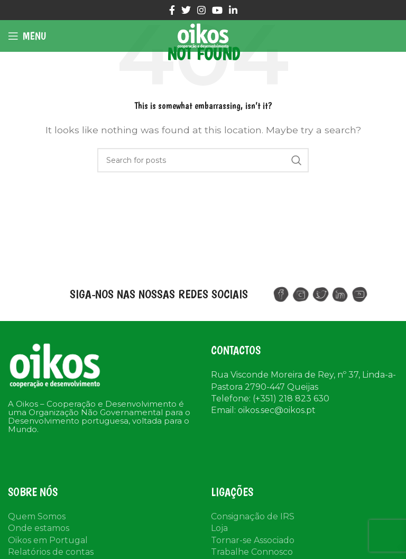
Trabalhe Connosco (252, 552)
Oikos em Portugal (48, 540)
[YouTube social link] (217, 10)
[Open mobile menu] (27, 36)
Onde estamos (38, 528)
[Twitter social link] (186, 10)
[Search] (203, 160)
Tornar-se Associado (252, 540)
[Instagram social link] (201, 10)
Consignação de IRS (252, 516)
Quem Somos (37, 516)
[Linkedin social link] (233, 10)
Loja (219, 528)
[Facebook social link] (172, 10)
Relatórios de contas (51, 552)
